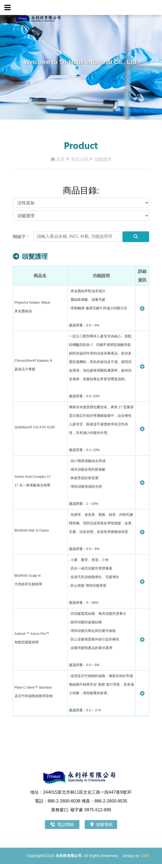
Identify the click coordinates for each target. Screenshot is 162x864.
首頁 (58, 158)
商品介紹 (79, 158)
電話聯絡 (63, 824)
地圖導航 (101, 824)
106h (145, 856)
